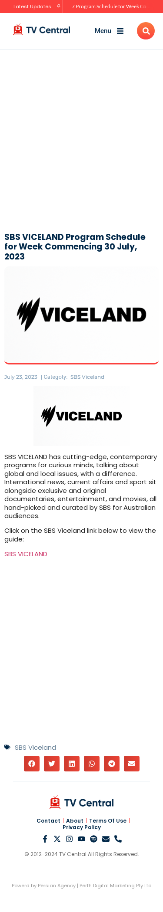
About (74, 820)
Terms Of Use (107, 820)
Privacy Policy (82, 827)
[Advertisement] (81, 139)
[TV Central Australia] (41, 29)
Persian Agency (57, 885)
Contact (48, 820)
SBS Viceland (87, 377)
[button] (32, 763)
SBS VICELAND (25, 553)
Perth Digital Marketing (107, 885)
